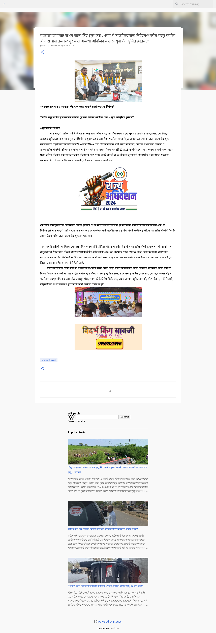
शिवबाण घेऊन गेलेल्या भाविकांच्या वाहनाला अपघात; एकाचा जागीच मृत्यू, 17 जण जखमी (105, 586)
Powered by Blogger (108, 621)
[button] (42, 52)
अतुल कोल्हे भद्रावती (49, 360)
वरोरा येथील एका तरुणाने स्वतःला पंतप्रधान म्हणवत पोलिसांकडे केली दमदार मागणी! (103, 529)
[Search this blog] (195, 4)
